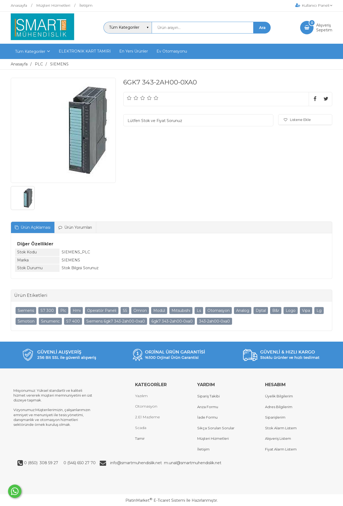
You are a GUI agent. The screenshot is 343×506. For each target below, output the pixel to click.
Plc (63, 310)
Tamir (140, 438)
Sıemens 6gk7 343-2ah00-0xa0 (115, 321)
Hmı (77, 310)
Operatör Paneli (101, 310)
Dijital (261, 310)
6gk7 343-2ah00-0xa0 (172, 321)
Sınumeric (50, 321)
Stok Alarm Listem (281, 428)
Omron (140, 310)
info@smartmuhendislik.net (137, 462)
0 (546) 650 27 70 (79, 462)
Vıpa (306, 310)
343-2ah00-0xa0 (214, 321)
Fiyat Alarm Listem (281, 449)
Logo (291, 310)
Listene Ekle (297, 119)
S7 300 (47, 310)
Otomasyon (218, 310)
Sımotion (26, 321)
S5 (125, 310)
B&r (275, 310)
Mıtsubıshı (181, 310)
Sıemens (26, 310)
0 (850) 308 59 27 (41, 462)
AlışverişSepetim (324, 27)
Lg (319, 310)
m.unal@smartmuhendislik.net (192, 462)
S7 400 (73, 321)
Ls (199, 310)
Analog (242, 310)
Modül (159, 310)
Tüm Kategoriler (30, 51)
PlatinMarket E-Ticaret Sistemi (155, 500)
